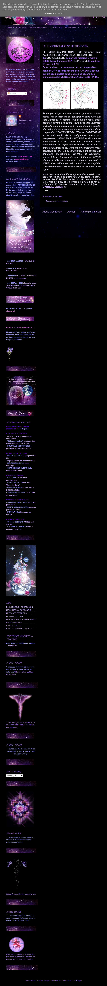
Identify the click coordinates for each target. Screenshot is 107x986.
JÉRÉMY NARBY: (14, 436)
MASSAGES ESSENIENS (16, 613)
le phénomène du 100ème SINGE (21, 461)
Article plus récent (52, 211)
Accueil (71, 211)
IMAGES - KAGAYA (14, 626)
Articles (12, 93)
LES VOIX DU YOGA (14, 616)
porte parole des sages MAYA (18, 448)
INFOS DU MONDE (14, 623)
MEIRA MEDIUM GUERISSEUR (18, 610)
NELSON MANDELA (15, 463)
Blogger (79, 981)
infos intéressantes (14, 471)
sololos (63, 981)
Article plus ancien (91, 211)
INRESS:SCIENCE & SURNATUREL (20, 619)
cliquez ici (12, 646)
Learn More (50, 14)
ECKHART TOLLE (14, 483)
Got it (61, 14)
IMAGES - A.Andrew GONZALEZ (19, 629)
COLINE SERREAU (15, 456)
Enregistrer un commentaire (57, 201)
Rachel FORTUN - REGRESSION (19, 607)
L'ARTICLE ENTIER (53, 187)
